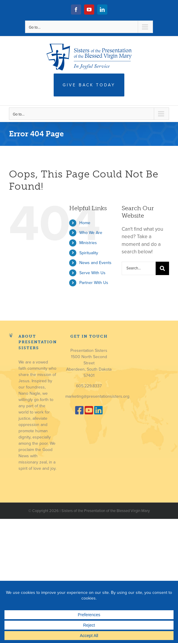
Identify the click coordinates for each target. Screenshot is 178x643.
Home (84, 222)
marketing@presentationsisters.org (97, 396)
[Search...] (139, 268)
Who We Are (90, 232)
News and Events (95, 262)
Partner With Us (93, 282)
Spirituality (88, 252)
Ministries (88, 242)
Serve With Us (92, 272)
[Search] (162, 268)
